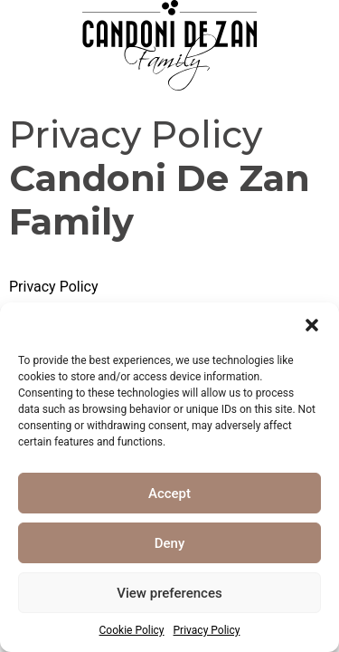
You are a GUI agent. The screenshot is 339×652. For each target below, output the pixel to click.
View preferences (169, 593)
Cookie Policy (132, 630)
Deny (170, 543)
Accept (169, 493)
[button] (312, 325)
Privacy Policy (207, 630)
